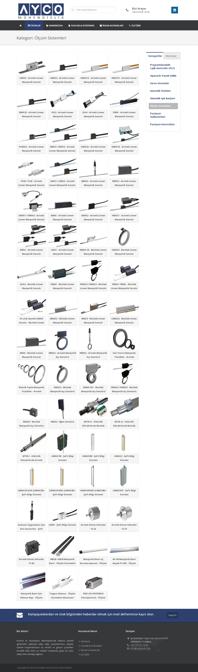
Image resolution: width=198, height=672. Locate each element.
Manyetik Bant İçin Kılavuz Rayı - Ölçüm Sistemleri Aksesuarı (31, 597)
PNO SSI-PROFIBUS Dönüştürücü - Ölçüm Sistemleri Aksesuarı (93, 597)
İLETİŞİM (85, 654)
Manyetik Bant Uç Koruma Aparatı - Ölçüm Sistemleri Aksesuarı (93, 563)
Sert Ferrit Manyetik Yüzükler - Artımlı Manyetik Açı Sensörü (124, 356)
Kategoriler (155, 56)
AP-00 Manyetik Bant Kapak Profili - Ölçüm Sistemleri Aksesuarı (124, 563)
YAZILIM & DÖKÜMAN (91, 645)
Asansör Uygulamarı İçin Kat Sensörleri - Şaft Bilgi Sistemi (31, 528)
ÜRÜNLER (85, 641)
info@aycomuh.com (140, 648)
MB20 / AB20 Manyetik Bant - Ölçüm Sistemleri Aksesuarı (62, 563)
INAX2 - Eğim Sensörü (62, 421)
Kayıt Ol (172, 615)
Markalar (171, 56)
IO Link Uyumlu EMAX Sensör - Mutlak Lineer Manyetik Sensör (31, 322)
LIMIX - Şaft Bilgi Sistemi (62, 524)
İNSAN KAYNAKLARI (90, 650)
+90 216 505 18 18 (140, 11)
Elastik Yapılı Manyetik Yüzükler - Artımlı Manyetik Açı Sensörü (31, 391)
